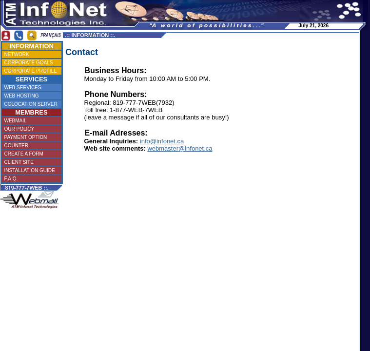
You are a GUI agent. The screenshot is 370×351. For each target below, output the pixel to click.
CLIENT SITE (30, 162)
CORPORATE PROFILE (30, 71)
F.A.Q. (30, 178)
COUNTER (30, 145)
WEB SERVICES (31, 87)
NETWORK (30, 54)
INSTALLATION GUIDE (30, 170)
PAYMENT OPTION (29, 137)
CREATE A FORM (30, 153)
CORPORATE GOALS (30, 62)
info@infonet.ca (162, 141)
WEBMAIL (30, 120)
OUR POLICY (31, 129)
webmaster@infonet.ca (179, 148)
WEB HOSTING (30, 95)
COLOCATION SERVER (31, 104)
